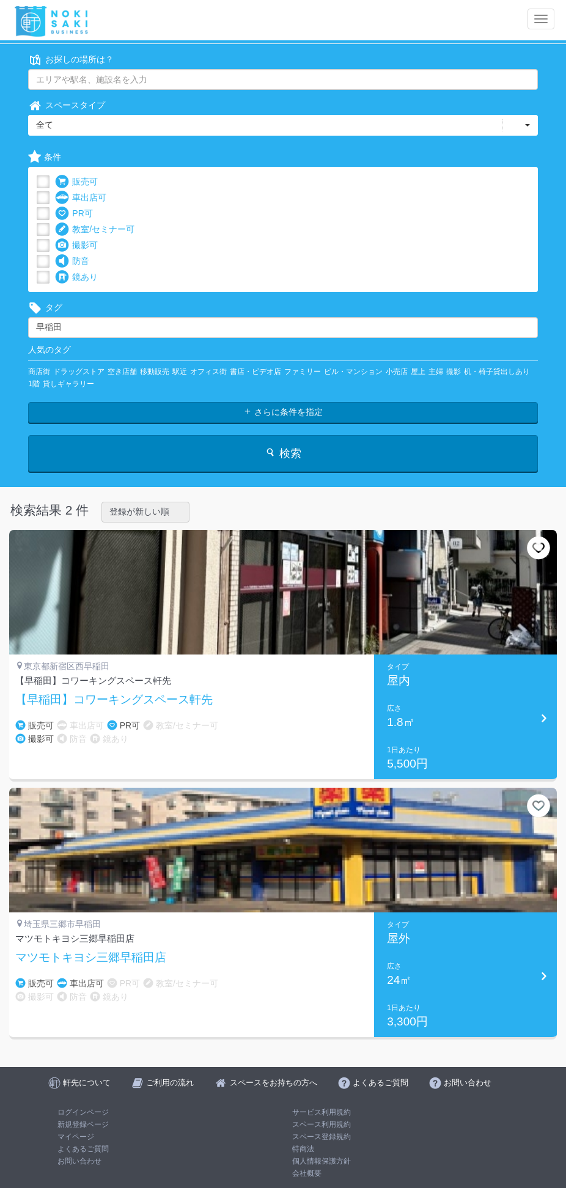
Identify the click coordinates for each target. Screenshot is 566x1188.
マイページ (75, 1136)
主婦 (435, 371)
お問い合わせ (79, 1161)
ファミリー (302, 371)
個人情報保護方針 (321, 1161)
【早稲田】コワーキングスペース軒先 (114, 700)
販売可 (76, 181)
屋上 (418, 371)
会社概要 (307, 1173)
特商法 (303, 1149)
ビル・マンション (353, 371)
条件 (44, 157)
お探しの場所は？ (71, 60)
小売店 (397, 371)
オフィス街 (208, 371)
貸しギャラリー (68, 384)
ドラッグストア (79, 371)
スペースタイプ (66, 105)
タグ (45, 308)
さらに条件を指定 (283, 412)
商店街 (39, 371)
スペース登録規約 (321, 1136)
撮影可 (76, 245)
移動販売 (154, 371)
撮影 (453, 371)
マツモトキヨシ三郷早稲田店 (90, 958)
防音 (72, 261)
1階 (34, 384)
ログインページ (83, 1112)
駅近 (179, 371)
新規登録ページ (83, 1124)
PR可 (73, 213)
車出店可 (80, 197)
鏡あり (76, 277)
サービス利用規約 (321, 1112)
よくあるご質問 (83, 1149)
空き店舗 (122, 371)
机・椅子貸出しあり (497, 371)
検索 (283, 453)
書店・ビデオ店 (255, 371)
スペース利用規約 (321, 1124)
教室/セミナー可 (94, 229)
